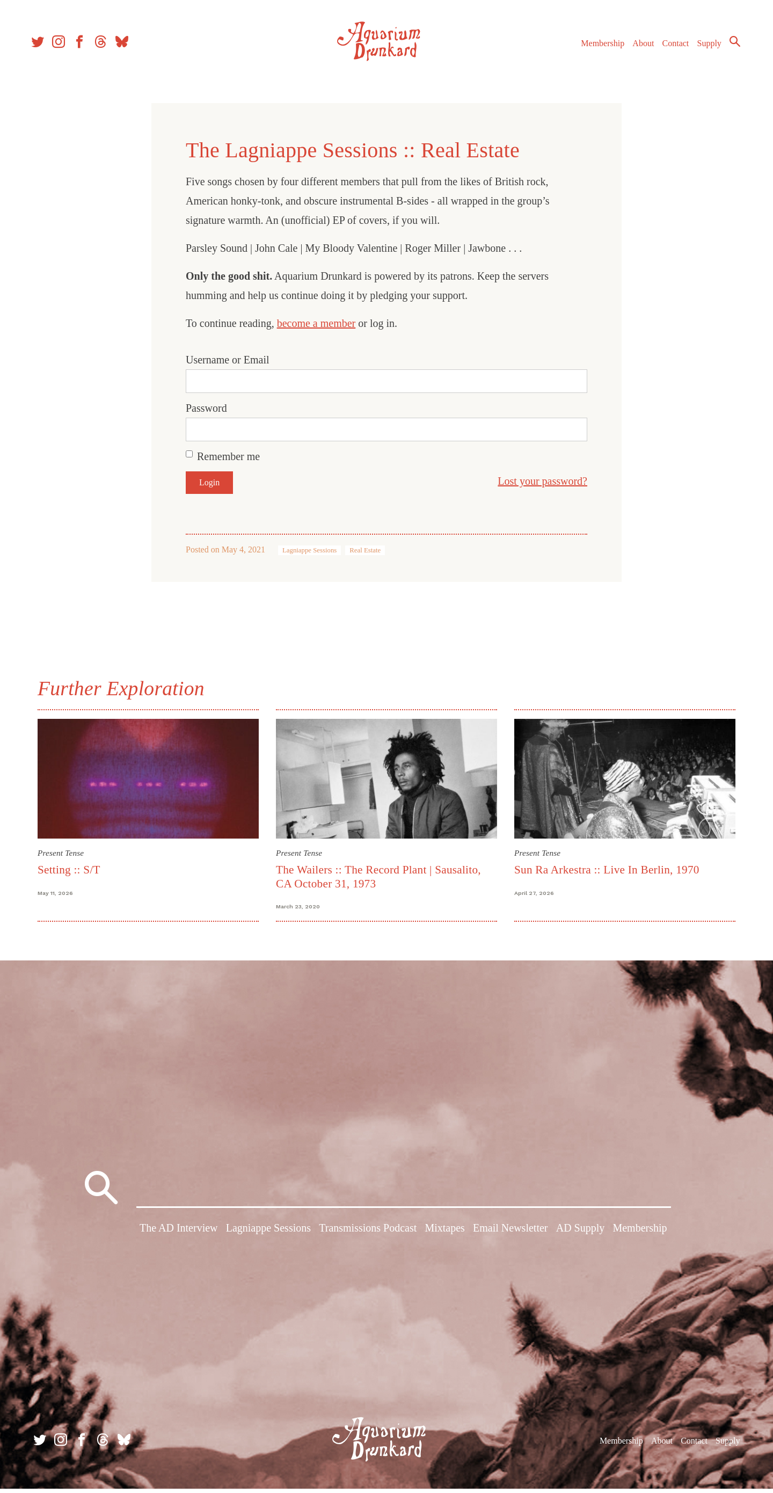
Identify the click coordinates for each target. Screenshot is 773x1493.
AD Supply (580, 1234)
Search (730, 45)
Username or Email (227, 360)
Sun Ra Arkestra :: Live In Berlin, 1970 (606, 869)
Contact (671, 47)
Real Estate (365, 550)
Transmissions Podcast (368, 1234)
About (638, 47)
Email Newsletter (510, 1234)
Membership (597, 47)
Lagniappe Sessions (309, 550)
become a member (316, 323)
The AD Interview (179, 1234)
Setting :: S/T (69, 869)
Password (206, 408)
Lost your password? (542, 481)
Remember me (228, 456)
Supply (704, 47)
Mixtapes (444, 1234)
